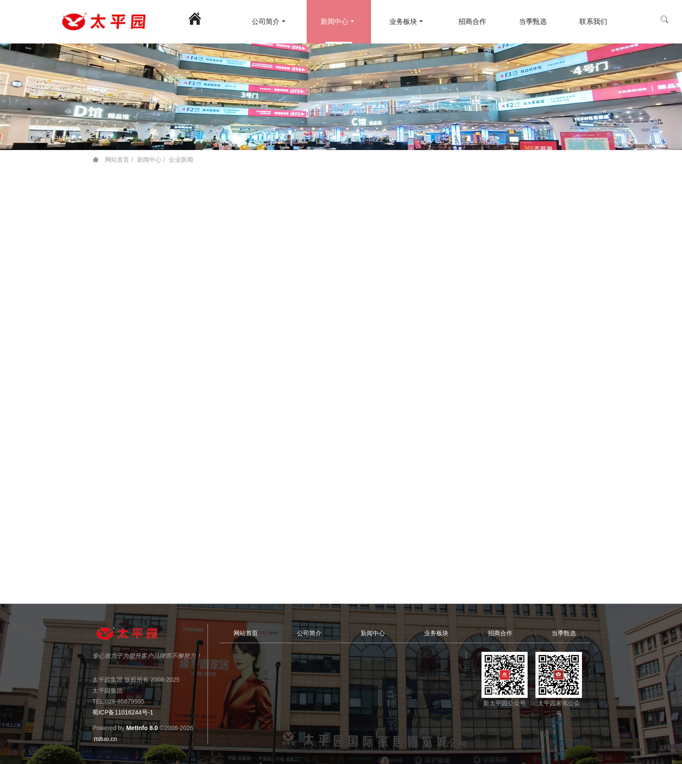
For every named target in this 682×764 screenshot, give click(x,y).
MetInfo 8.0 (142, 727)
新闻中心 (149, 159)
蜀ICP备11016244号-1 (122, 712)
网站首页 (111, 159)
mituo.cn (105, 738)
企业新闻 (181, 159)
